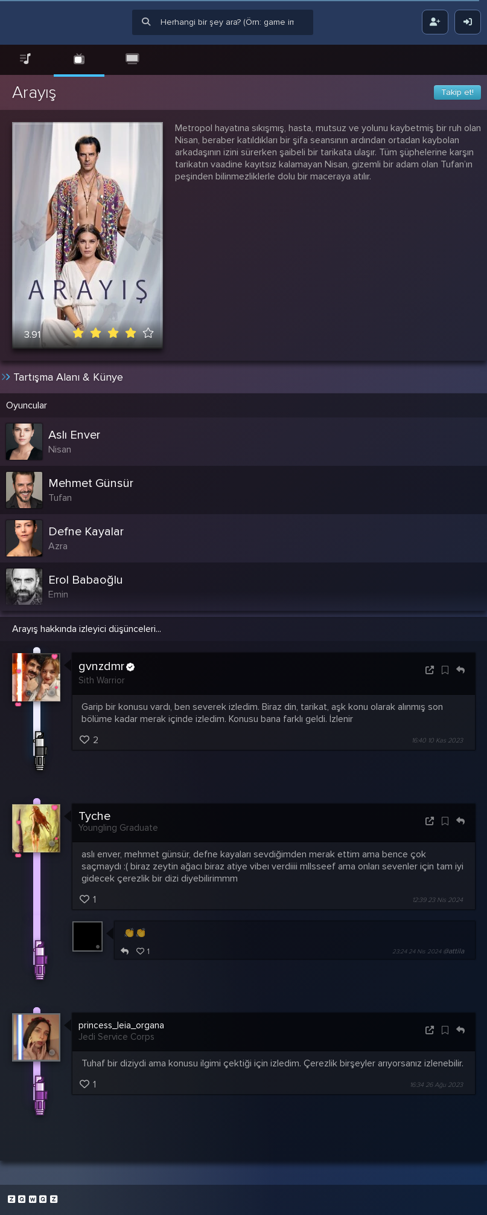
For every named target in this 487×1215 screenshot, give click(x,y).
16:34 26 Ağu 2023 (436, 1085)
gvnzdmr (106, 667)
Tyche (94, 816)
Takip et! (457, 92)
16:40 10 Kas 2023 (437, 740)
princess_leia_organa (121, 1025)
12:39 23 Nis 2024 (437, 900)
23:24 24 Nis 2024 (416, 951)
